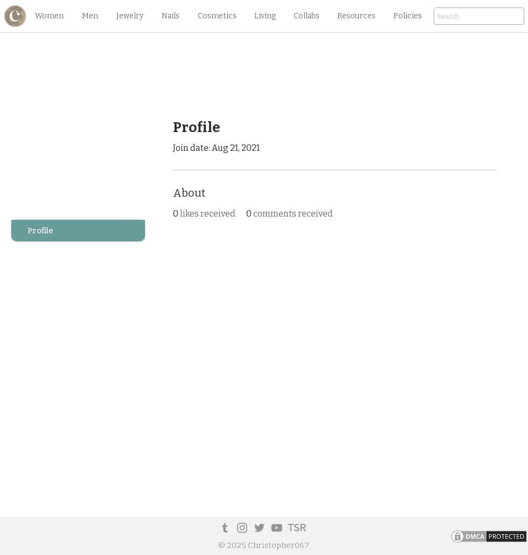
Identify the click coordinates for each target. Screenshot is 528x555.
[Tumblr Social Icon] (225, 528)
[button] (49, 16)
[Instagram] (242, 528)
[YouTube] (276, 528)
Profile (40, 230)
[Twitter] (259, 528)
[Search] (463, 17)
